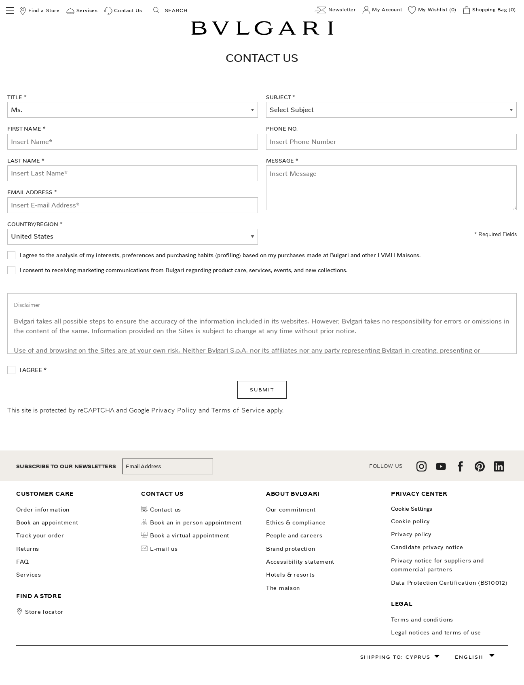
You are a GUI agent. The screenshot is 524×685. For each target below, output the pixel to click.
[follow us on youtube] (441, 469)
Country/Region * (35, 224)
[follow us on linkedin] (499, 469)
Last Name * (132, 169)
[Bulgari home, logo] (262, 33)
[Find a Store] (39, 11)
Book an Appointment (47, 522)
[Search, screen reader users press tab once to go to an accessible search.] (181, 10)
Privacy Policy (173, 410)
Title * (17, 97)
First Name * (132, 137)
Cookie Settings (411, 509)
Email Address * (132, 200)
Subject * (280, 97)
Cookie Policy (410, 521)
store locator (44, 612)
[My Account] (382, 10)
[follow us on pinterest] (480, 469)
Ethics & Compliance (295, 522)
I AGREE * (32, 370)
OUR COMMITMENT (291, 509)
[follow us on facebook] (460, 469)
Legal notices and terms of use (436, 632)
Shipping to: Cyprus (395, 656)
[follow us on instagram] (421, 469)
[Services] (81, 11)
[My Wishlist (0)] (432, 10)
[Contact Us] (123, 11)
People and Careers (294, 535)
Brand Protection (290, 549)
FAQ (22, 562)
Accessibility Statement (300, 562)
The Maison (283, 588)
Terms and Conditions (422, 619)
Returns (27, 549)
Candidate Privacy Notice (427, 547)
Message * (282, 160)
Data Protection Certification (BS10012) (449, 583)
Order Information (43, 509)
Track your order (40, 535)
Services (28, 575)
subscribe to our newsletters (66, 466)
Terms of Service (238, 410)
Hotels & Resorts (290, 575)
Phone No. (282, 128)
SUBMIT (262, 389)
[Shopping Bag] (489, 10)
